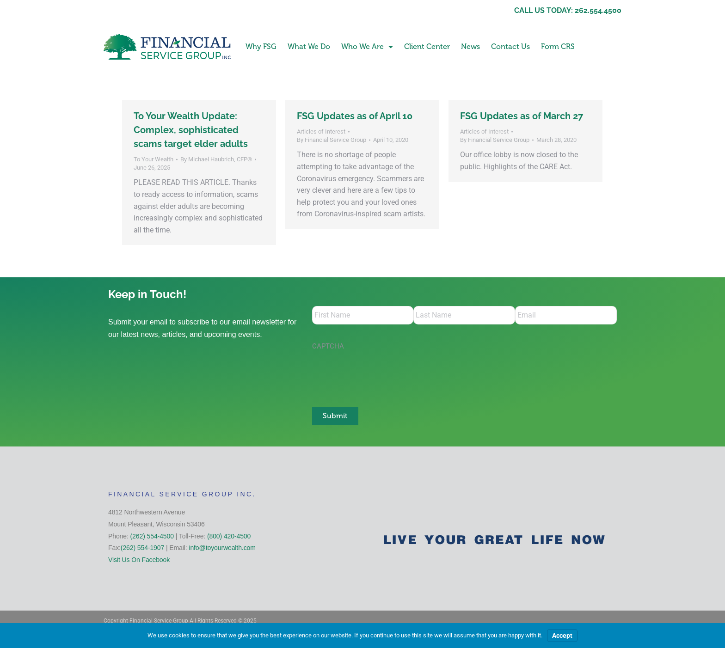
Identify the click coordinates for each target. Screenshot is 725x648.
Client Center (427, 46)
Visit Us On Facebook (139, 559)
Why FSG (261, 46)
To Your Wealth (153, 159)
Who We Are (367, 46)
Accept (562, 635)
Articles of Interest (321, 131)
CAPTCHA (328, 346)
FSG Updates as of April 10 (354, 116)
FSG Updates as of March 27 (521, 116)
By (216, 159)
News (470, 46)
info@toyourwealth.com (222, 547)
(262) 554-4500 (152, 536)
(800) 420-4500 (229, 536)
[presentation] (382, 374)
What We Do (309, 46)
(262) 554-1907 (142, 547)
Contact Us (510, 46)
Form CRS (558, 46)
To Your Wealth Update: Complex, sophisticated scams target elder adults (191, 129)
